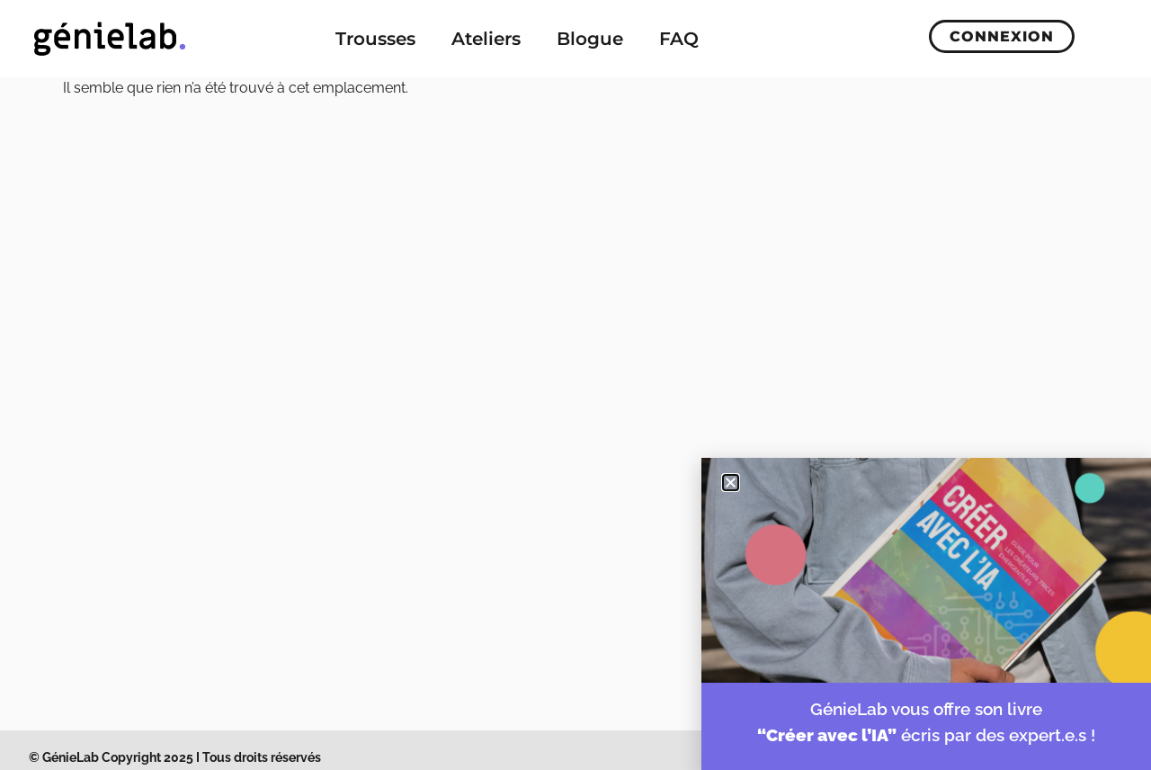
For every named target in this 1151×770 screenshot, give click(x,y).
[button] (730, 482)
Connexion (1002, 36)
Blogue (590, 38)
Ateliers (486, 38)
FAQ (679, 38)
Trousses (375, 38)
